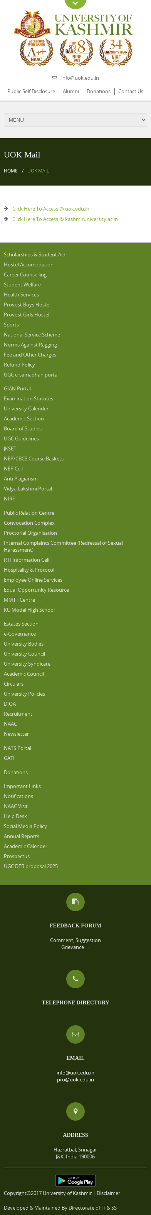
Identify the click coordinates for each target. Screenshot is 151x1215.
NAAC (10, 723)
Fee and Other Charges (30, 354)
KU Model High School (29, 609)
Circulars (13, 683)
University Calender (26, 408)
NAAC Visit (16, 806)
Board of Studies (23, 428)
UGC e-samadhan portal (31, 374)
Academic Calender (25, 846)
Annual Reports (21, 836)
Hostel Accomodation (29, 264)
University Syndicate (27, 663)
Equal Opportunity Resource (36, 589)
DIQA (10, 703)
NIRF (9, 498)
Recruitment (18, 713)
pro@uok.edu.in (75, 1079)
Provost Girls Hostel (26, 314)
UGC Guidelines (21, 438)
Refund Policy (19, 364)
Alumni (71, 91)
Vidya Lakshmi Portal (28, 488)
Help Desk (15, 816)
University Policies (24, 693)
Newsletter (16, 733)
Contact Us (130, 91)
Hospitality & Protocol (29, 569)
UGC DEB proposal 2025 (31, 866)
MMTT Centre (19, 599)
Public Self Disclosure (31, 91)
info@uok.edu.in (80, 77)
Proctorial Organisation (30, 532)
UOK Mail (38, 170)
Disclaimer (108, 1193)
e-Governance (20, 633)
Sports (11, 324)
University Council (24, 653)
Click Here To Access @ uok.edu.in (50, 208)
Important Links (22, 786)
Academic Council (24, 673)
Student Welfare (22, 284)
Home (11, 170)
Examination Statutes (28, 398)
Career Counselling (25, 274)
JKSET (10, 448)
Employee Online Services (33, 579)
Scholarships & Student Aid (34, 254)
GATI (9, 758)
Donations (99, 91)
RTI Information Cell (26, 559)
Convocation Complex (29, 522)
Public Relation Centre (29, 512)
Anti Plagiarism (21, 478)
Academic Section (24, 418)
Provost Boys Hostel (27, 304)
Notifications (18, 796)
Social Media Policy (25, 826)
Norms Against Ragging (30, 344)
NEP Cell (13, 468)
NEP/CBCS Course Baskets (34, 458)
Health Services (21, 294)
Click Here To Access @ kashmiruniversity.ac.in (65, 219)
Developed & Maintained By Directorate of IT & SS (60, 1207)
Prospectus (17, 856)
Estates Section (21, 623)
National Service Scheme (32, 334)
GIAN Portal (17, 388)
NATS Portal (17, 748)
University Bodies (24, 643)
